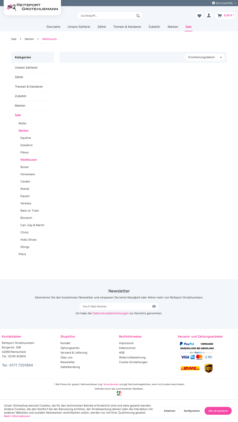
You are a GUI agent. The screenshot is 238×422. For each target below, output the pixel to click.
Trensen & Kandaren (29, 86)
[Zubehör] (154, 28)
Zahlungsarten (70, 348)
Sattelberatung (70, 367)
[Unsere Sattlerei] (79, 28)
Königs (24, 247)
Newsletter (67, 362)
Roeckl (24, 188)
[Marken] (173, 28)
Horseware (27, 174)
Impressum (126, 343)
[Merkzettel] (199, 15)
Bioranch (26, 218)
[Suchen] (138, 15)
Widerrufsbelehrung (132, 357)
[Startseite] (53, 28)
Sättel (19, 77)
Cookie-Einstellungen (133, 362)
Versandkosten (111, 384)
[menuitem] (110, 15)
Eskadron (26, 145)
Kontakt (65, 343)
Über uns (66, 357)
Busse (24, 167)
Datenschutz (127, 348)
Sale (18, 115)
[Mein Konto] (209, 15)
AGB (122, 352)
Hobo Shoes (28, 239)
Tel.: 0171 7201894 (17, 365)
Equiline (25, 138)
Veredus (25, 203)
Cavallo (25, 181)
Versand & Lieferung (73, 352)
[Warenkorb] (225, 15)
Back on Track (29, 210)
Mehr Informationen (17, 416)
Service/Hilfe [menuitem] (223, 3)
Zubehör (21, 96)
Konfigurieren (192, 410)
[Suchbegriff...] (110, 15)
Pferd (22, 254)
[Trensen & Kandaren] (127, 28)
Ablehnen (169, 410)
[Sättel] (102, 28)
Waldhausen (28, 159)
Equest (25, 196)
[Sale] (188, 28)
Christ (24, 232)
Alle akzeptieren (218, 410)
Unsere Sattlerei (26, 67)
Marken (20, 105)
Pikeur (24, 152)
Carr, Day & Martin (32, 225)
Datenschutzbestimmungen (110, 313)
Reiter (23, 123)
